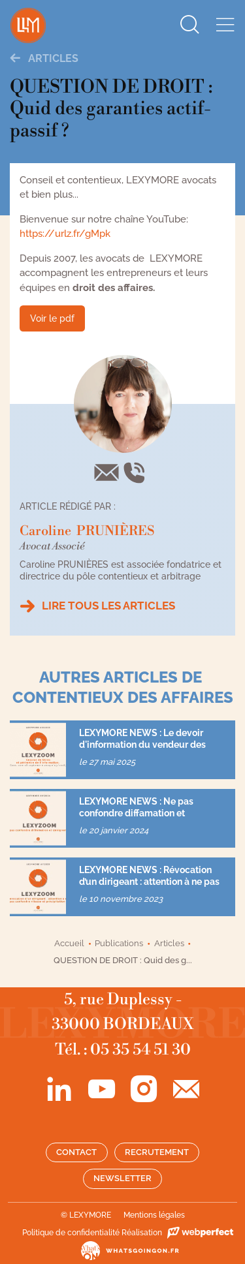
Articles (44, 58)
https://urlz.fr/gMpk (65, 233)
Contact (76, 1152)
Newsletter (122, 1178)
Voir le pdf (52, 318)
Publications (119, 943)
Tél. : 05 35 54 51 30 (123, 1050)
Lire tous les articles (108, 605)
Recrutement (157, 1152)
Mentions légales (154, 1215)
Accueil (69, 943)
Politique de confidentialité (71, 1232)
